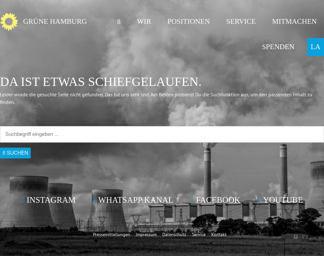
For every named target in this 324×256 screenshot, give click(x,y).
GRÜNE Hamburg (55, 21)
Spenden (278, 47)
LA (316, 47)
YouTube (283, 200)
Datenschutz (174, 234)
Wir (144, 21)
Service (241, 21)
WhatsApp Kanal (135, 200)
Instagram (51, 200)
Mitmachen (294, 21)
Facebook (218, 200)
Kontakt (219, 234)
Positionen (188, 21)
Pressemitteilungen (111, 234)
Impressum (146, 234)
